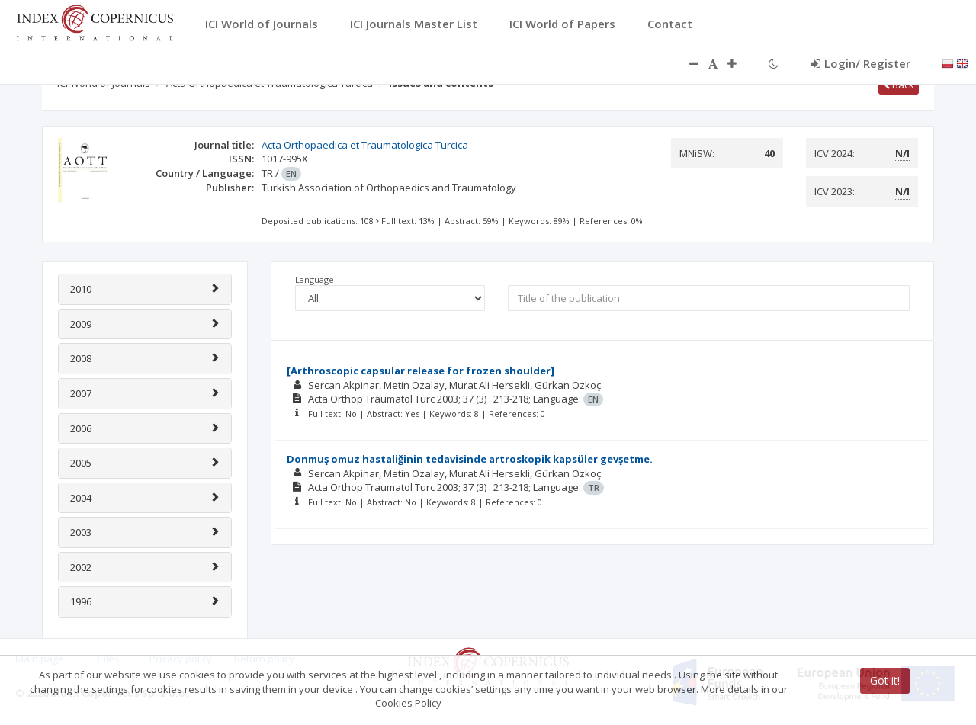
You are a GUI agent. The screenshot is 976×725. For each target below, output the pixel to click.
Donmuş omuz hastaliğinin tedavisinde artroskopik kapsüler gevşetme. (470, 459)
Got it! (885, 680)
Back (898, 84)
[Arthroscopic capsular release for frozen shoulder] (420, 370)
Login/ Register (860, 63)
